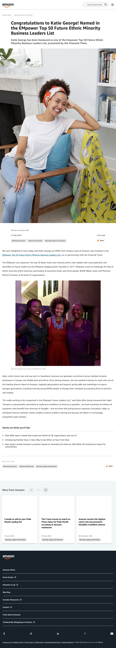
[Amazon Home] (8, 5)
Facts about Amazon (12, 614)
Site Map (6, 592)
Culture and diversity (35, 241)
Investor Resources (12, 600)
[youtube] (111, 633)
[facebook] (4, 633)
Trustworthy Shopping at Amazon (19, 622)
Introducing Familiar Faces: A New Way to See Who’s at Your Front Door (37, 440)
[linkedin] (58, 633)
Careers (7, 607)
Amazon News (6, 15)
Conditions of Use (18, 642)
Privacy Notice (29, 642)
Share (100, 240)
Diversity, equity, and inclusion (23, 15)
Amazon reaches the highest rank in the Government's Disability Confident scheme (92, 522)
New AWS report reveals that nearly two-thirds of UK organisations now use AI (40, 435)
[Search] (95, 4)
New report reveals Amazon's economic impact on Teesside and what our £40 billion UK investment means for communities (55, 445)
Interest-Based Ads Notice (53, 642)
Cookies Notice (39, 642)
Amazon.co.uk (10, 585)
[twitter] (85, 633)
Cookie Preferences (67, 642)
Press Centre (9, 577)
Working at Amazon (18, 241)
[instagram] (31, 633)
